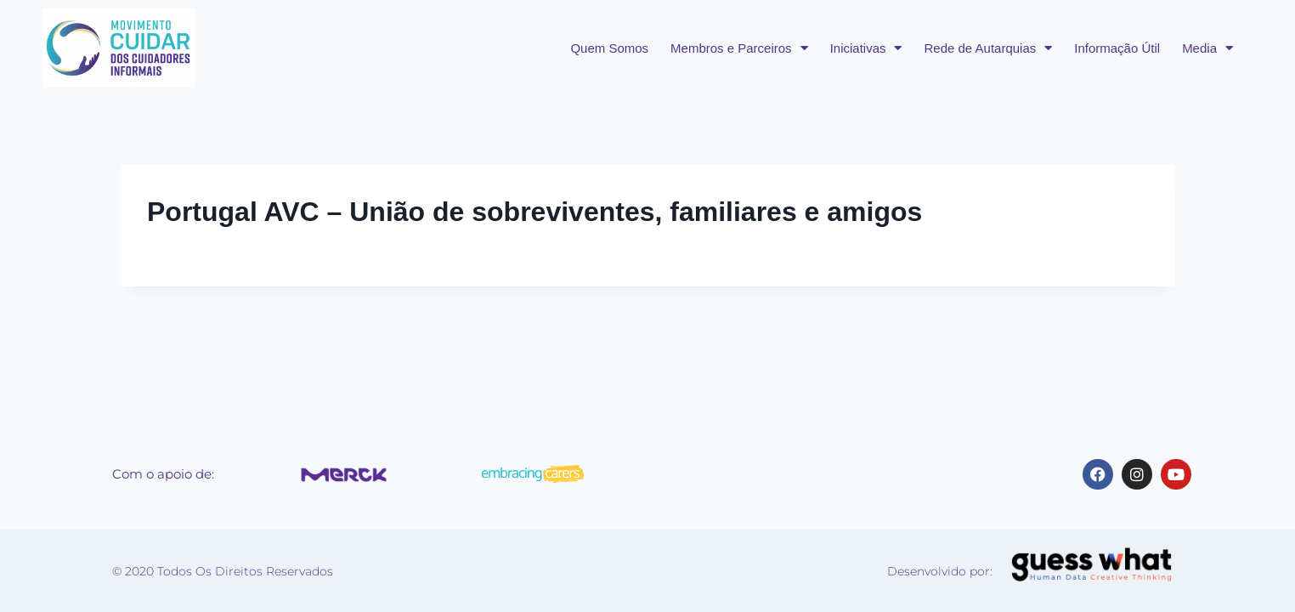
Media (1207, 48)
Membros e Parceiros (739, 48)
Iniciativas (866, 48)
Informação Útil (1117, 48)
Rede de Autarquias (988, 48)
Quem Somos (609, 48)
